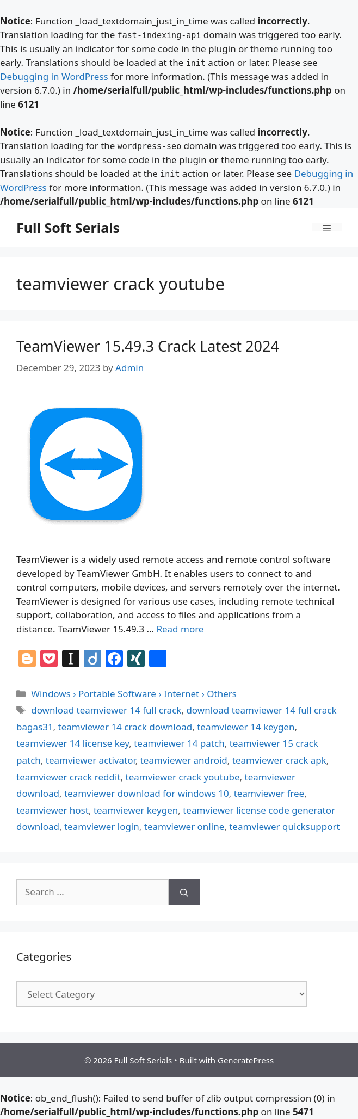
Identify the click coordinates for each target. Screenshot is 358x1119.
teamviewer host (52, 810)
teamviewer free (269, 793)
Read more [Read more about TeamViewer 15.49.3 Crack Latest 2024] (179, 629)
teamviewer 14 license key (72, 743)
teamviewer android (183, 760)
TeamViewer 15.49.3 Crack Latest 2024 (147, 346)
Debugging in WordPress (54, 76)
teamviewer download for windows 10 (146, 793)
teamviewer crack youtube (183, 777)
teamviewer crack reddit (68, 777)
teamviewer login (101, 826)
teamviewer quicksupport (284, 826)
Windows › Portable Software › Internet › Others (134, 693)
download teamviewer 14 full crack (106, 710)
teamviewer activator (90, 760)
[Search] (184, 892)
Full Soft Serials (68, 227)
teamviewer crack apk (279, 760)
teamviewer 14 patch (179, 743)
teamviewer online (184, 826)
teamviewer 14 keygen (245, 727)
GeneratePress (246, 1060)
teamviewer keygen (136, 810)
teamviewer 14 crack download (125, 727)
